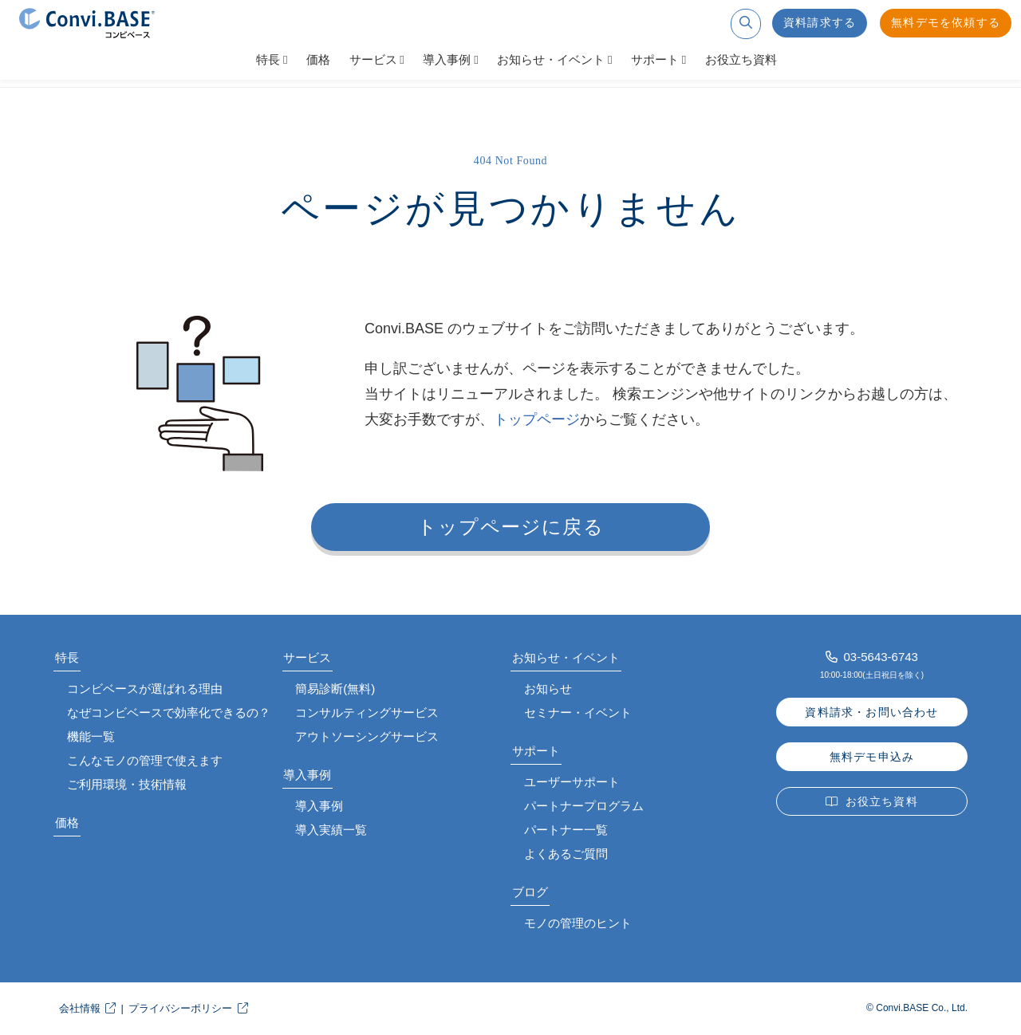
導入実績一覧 (331, 829)
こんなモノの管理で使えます (145, 760)
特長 (67, 657)
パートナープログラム (584, 806)
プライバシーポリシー (180, 1008)
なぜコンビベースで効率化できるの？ (168, 712)
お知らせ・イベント (566, 657)
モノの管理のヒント (578, 923)
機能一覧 (91, 736)
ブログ (530, 892)
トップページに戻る (510, 527)
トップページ (537, 419)
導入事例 (307, 774)
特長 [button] (268, 59)
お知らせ (548, 688)
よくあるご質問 (566, 853)
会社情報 (80, 1008)
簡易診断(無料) (335, 688)
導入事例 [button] (447, 59)
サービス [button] (373, 59)
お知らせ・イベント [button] (551, 59)
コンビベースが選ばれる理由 (145, 688)
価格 (318, 59)
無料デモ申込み (872, 757)
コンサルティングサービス (367, 712)
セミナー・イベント (578, 712)
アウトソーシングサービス (367, 736)
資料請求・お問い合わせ (871, 712)
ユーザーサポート (572, 782)
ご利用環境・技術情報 (127, 784)
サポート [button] (655, 59)
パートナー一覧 (566, 829)
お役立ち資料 (741, 59)
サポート (536, 751)
